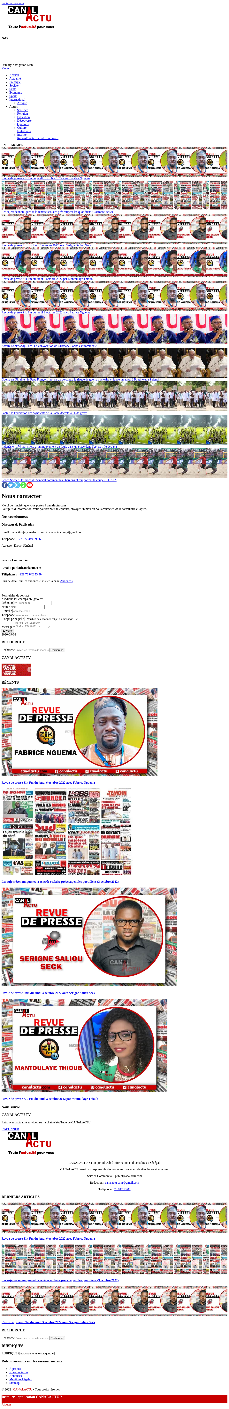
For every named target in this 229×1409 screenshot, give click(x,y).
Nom (6, 606)
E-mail (7, 610)
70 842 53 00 (122, 1190)
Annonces (66, 581)
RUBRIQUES (10, 1354)
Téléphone (8, 615)
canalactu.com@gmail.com (122, 1183)
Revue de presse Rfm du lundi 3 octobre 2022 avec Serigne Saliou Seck (46, 245)
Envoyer (8, 631)
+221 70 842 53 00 (30, 574)
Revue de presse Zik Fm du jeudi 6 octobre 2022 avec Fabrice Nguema (46, 178)
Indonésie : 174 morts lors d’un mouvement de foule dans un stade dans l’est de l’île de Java (59, 446)
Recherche (8, 651)
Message (8, 628)
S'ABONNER (10, 1130)
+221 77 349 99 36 (29, 539)
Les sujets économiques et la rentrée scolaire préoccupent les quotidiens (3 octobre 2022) (57, 211)
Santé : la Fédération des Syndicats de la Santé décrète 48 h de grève (44, 413)
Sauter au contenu (13, 3)
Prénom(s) (9, 602)
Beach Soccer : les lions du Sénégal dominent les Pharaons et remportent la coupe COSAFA (59, 480)
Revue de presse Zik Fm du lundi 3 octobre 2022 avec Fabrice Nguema (46, 312)
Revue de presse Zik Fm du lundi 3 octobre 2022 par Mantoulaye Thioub (47, 279)
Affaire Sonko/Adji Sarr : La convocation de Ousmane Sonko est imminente (49, 346)
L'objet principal (13, 618)
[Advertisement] (72, 53)
